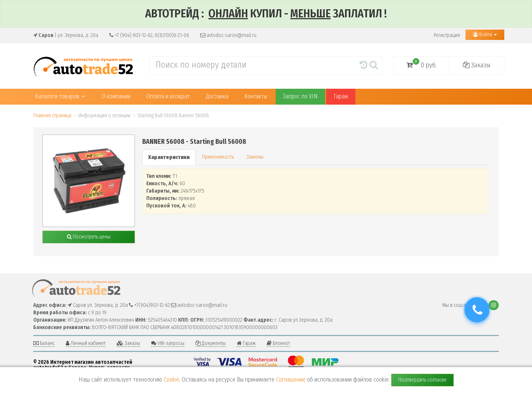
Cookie (171, 379)
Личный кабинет (86, 343)
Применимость (218, 157)
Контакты (255, 96)
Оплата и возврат (168, 96)
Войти (485, 34)
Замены (254, 157)
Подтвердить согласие (422, 380)
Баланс (44, 343)
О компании (116, 96)
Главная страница (52, 115)
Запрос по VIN (300, 96)
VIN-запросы (167, 343)
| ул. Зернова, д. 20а (65, 35)
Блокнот (278, 343)
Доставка (217, 96)
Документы (210, 343)
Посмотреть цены (88, 237)
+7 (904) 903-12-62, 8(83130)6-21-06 (149, 35)
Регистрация (447, 35)
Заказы (477, 65)
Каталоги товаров (60, 96)
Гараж (341, 96)
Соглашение (291, 379)
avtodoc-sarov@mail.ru (228, 35)
